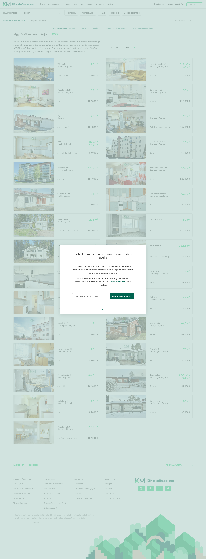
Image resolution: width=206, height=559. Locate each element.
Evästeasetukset (117, 281)
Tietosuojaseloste (102, 309)
